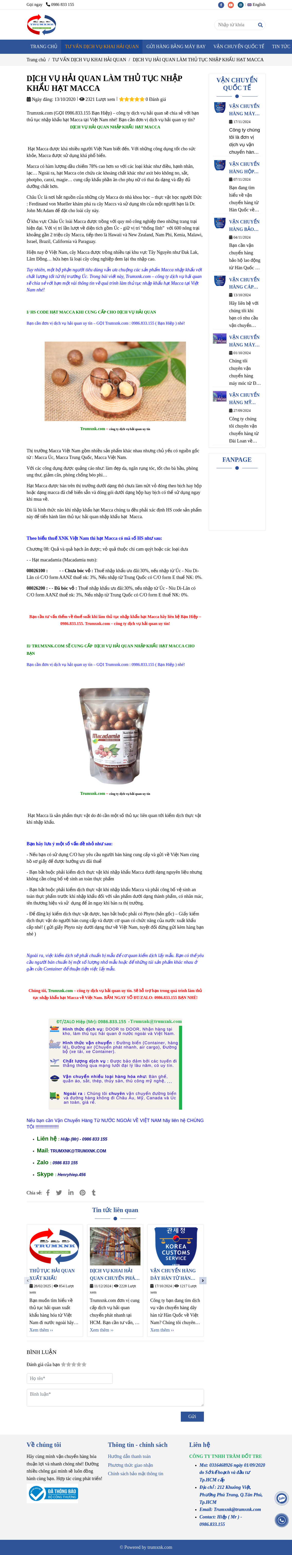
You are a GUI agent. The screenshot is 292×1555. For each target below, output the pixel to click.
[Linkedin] (71, 1192)
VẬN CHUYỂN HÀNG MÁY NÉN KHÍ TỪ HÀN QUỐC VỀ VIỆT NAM (244, 111)
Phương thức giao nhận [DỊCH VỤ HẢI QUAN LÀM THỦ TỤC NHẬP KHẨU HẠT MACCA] (130, 1465)
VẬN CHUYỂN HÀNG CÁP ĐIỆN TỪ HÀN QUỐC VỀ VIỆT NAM (244, 284)
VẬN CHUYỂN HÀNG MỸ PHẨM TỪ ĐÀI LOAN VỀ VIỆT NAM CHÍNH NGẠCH (245, 399)
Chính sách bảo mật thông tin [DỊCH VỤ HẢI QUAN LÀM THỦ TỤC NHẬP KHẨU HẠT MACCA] (135, 1473)
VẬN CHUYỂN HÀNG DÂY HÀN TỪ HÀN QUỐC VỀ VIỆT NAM (173, 1275)
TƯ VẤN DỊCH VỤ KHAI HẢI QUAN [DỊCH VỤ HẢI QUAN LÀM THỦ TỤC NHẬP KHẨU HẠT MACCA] (89, 59)
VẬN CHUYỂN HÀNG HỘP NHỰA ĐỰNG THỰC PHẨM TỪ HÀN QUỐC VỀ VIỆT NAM (244, 169)
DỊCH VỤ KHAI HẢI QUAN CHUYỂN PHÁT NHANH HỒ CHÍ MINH (115, 1275)
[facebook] (223, 4)
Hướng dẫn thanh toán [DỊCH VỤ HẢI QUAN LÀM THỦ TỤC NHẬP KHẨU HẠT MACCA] (129, 1456)
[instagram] (242, 4)
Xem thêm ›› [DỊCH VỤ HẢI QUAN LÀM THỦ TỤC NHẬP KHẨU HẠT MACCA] (41, 1330)
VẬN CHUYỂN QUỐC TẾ (238, 46)
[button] (257, 4)
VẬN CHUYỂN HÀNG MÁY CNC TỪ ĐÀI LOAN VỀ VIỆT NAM (245, 342)
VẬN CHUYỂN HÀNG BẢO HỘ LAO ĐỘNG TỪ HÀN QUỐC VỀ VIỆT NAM (244, 226)
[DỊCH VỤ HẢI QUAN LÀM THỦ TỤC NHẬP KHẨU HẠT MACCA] (42, 25)
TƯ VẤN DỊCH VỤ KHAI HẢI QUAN (102, 46)
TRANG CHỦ (44, 46)
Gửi (192, 1416)
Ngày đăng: (40, 99)
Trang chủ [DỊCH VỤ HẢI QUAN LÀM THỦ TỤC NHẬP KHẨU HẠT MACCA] (36, 59)
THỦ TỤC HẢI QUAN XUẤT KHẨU (52, 1274)
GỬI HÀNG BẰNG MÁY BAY (176, 46)
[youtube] (233, 4)
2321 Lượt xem (97, 99)
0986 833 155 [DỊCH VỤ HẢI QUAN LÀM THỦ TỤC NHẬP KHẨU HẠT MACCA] (60, 4)
